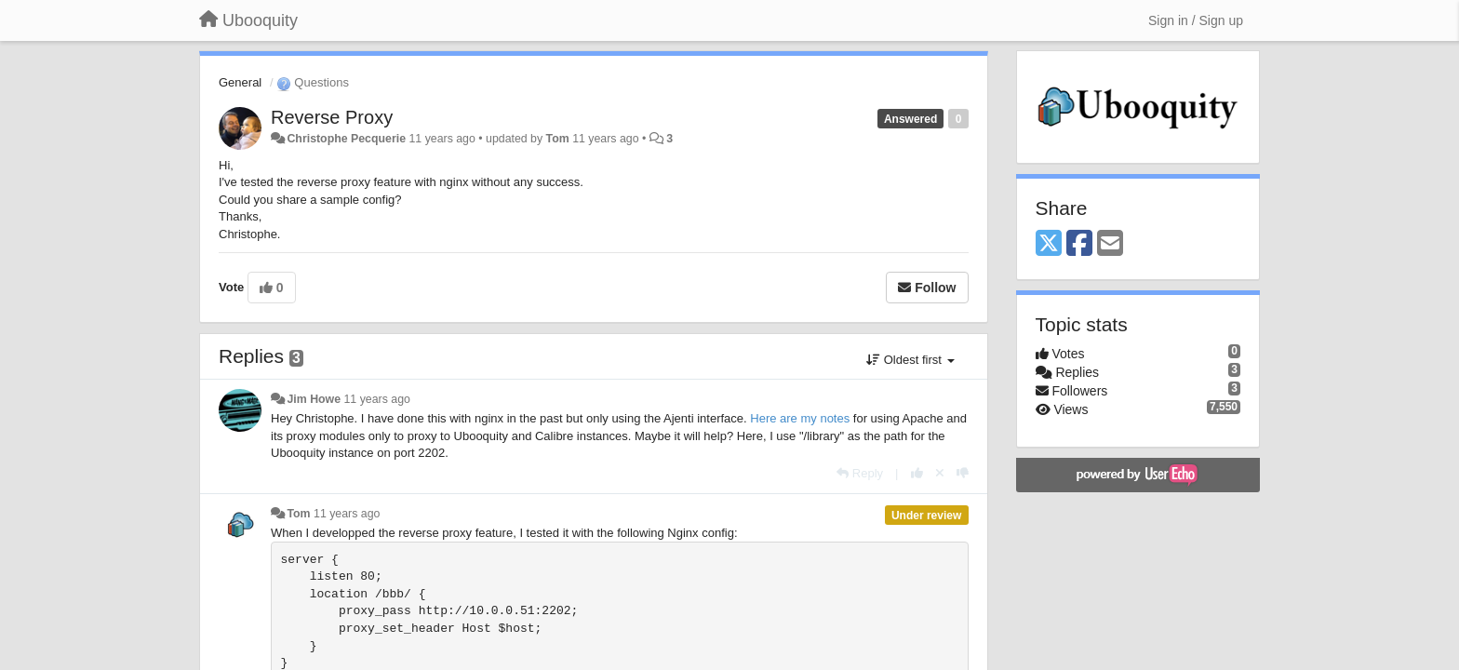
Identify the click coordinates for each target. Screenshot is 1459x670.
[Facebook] (1079, 244)
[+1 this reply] (917, 473)
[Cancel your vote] (939, 473)
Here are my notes (800, 418)
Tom (557, 138)
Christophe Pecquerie (346, 138)
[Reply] (860, 473)
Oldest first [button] (910, 360)
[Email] (1110, 244)
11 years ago (377, 399)
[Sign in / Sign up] (1196, 20)
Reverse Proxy (332, 117)
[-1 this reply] (963, 473)
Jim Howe (314, 399)
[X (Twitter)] (1049, 244)
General (240, 82)
